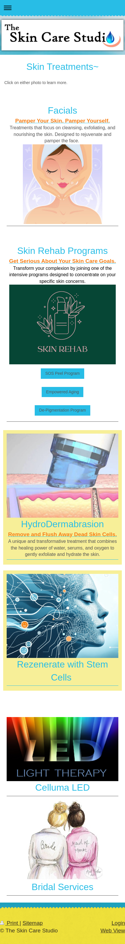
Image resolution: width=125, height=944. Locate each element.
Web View (112, 930)
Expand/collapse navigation (62, 7)
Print (10, 923)
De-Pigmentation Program (62, 410)
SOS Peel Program (62, 373)
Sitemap (33, 923)
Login (118, 923)
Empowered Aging (62, 392)
